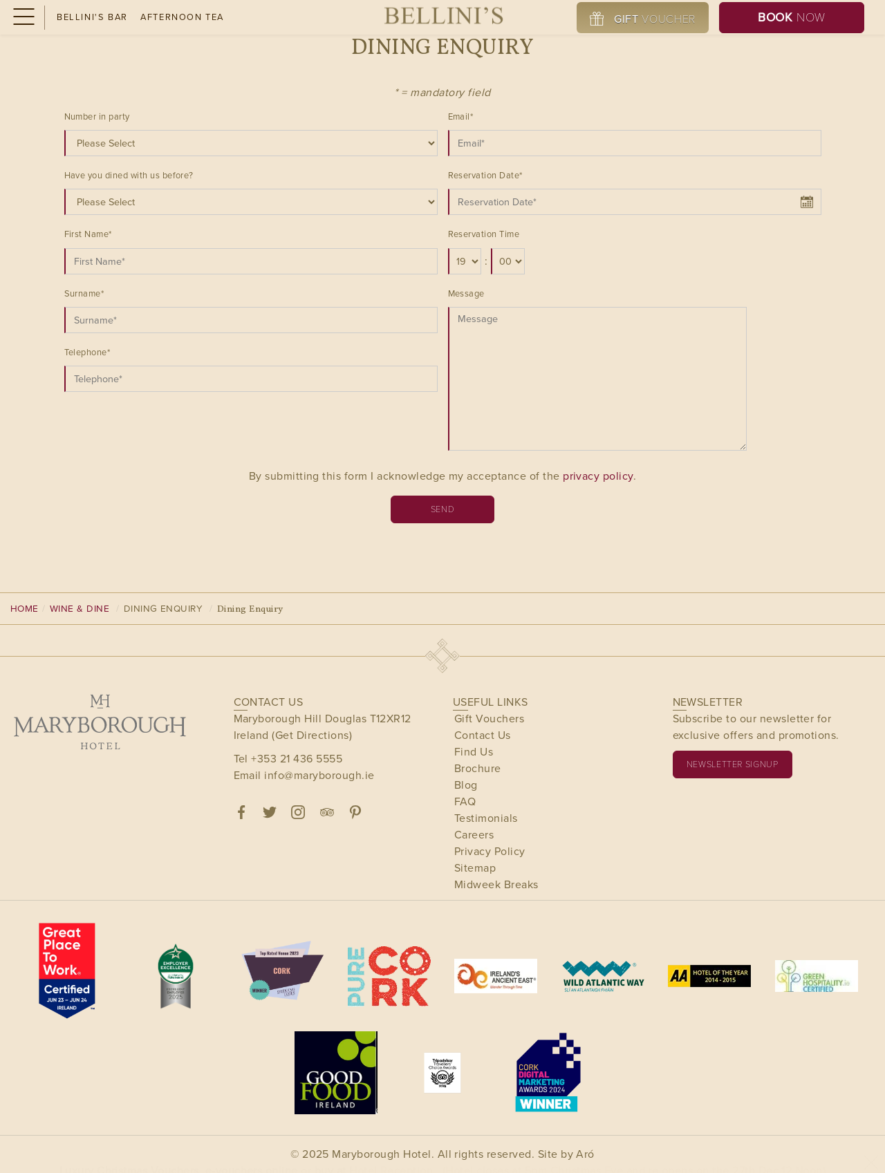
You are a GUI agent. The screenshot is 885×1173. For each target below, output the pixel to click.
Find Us (473, 752)
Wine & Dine (79, 608)
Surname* (84, 293)
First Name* (88, 234)
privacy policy (598, 476)
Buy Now (448, 1152)
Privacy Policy (489, 851)
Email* (461, 116)
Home (24, 608)
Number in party (97, 116)
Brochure (477, 768)
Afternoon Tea (182, 17)
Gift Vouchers (489, 718)
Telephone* (87, 352)
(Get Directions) (312, 735)
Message (466, 293)
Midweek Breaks (496, 884)
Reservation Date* (485, 175)
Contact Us (482, 735)
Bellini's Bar (92, 17)
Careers (474, 835)
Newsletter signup (733, 764)
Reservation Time (484, 234)
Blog (466, 785)
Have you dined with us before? (129, 175)
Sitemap (475, 868)
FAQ (465, 801)
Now (792, 17)
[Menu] (22, 18)
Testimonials (486, 818)
